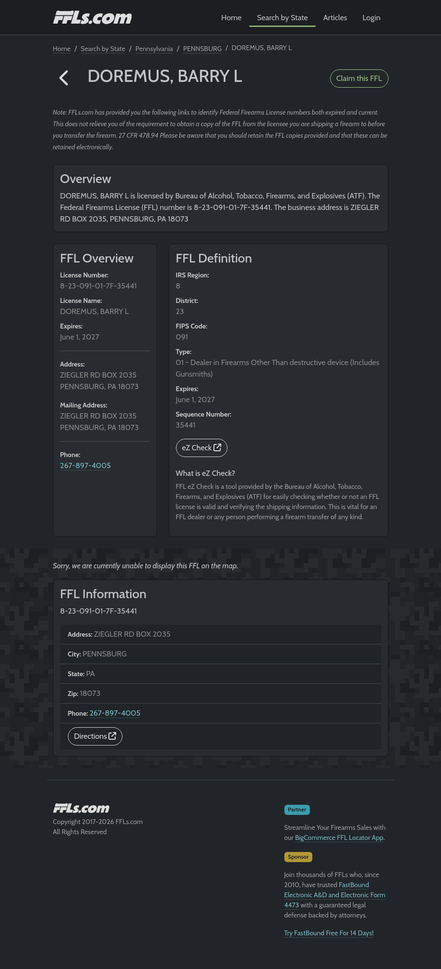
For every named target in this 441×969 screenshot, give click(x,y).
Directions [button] (95, 736)
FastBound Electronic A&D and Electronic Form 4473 (335, 894)
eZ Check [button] (201, 447)
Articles (335, 17)
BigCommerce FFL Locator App (339, 837)
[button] (64, 78)
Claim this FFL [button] (359, 78)
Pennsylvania (154, 48)
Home (231, 17)
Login (371, 17)
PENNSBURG (202, 48)
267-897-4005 (85, 465)
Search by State (282, 17)
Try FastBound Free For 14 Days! (329, 933)
